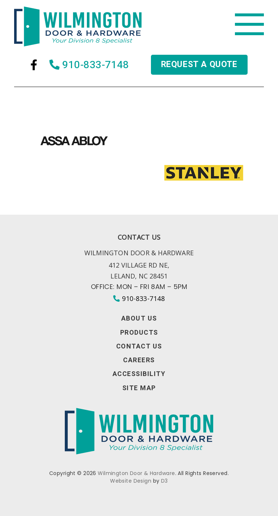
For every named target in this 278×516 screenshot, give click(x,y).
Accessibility (139, 374)
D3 (164, 480)
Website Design (130, 480)
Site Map (139, 388)
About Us (139, 318)
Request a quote (199, 64)
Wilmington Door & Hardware (136, 473)
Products (139, 333)
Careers (139, 360)
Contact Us (139, 346)
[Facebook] (33, 64)
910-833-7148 (89, 64)
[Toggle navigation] (249, 24)
